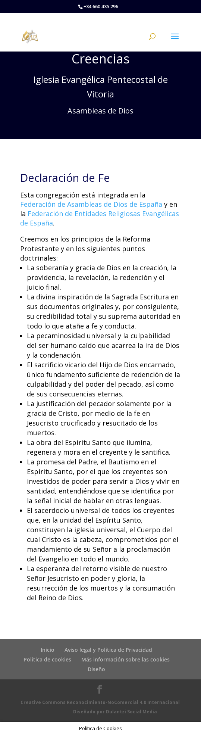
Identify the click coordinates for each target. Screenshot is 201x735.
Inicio (47, 649)
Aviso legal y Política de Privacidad (108, 649)
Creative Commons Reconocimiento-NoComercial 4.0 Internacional (100, 702)
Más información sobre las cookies (125, 659)
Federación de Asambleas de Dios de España (91, 204)
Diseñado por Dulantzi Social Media (115, 711)
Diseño (96, 669)
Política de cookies (47, 659)
